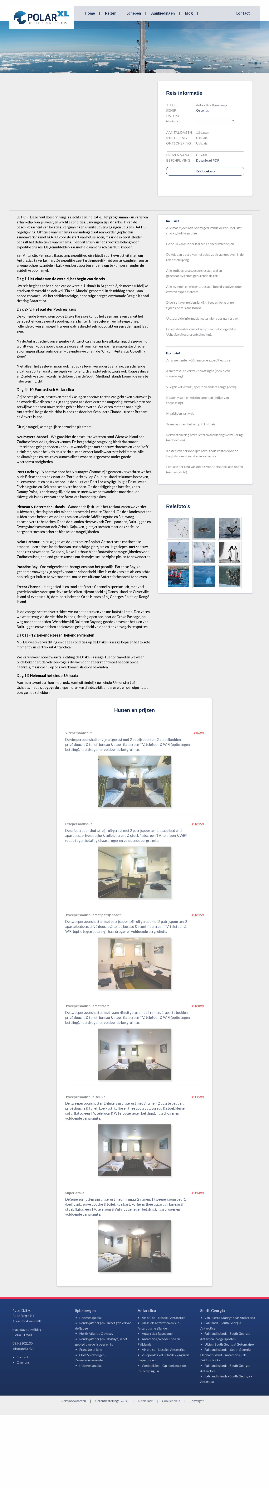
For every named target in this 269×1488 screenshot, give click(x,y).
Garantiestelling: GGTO (111, 1474)
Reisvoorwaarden (73, 1474)
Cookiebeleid (171, 1474)
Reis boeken (205, 244)
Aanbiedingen (163, 13)
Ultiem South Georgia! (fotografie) (229, 1417)
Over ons (23, 1435)
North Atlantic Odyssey (96, 1406)
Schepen (134, 13)
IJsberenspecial (90, 1390)
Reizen (110, 13)
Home (90, 13)
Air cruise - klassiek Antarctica (163, 1390)
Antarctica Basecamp (157, 1406)
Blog (189, 13)
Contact (243, 13)
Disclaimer (145, 1474)
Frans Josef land (90, 1422)
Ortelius (202, 183)
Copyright (197, 1474)
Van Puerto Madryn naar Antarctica (229, 1390)
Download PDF (207, 233)
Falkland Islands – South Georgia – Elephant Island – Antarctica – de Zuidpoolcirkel (226, 1427)
